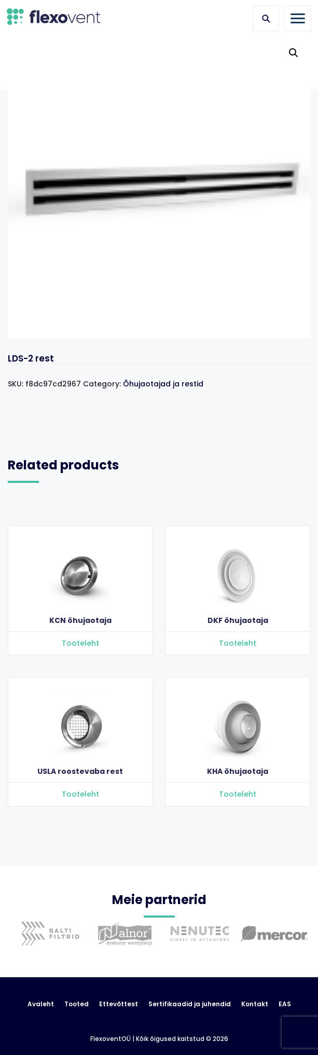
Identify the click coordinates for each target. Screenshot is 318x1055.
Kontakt (254, 1004)
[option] (47, 941)
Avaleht (40, 1004)
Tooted (76, 1004)
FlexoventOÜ (110, 1039)
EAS (285, 1004)
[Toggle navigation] (297, 18)
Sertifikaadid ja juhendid (189, 1004)
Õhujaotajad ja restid (163, 384)
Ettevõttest (118, 1004)
